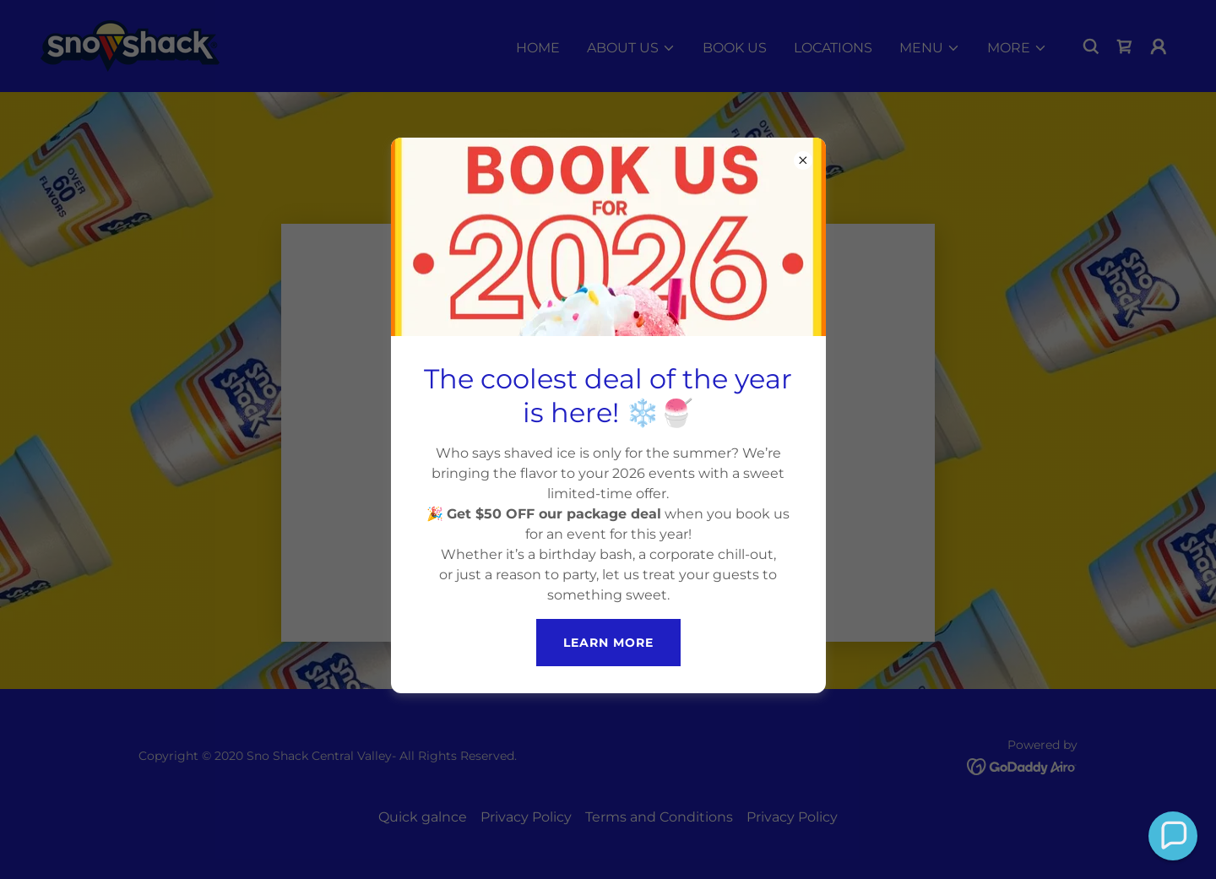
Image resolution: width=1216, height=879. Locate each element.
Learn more (608, 642)
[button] (1172, 835)
